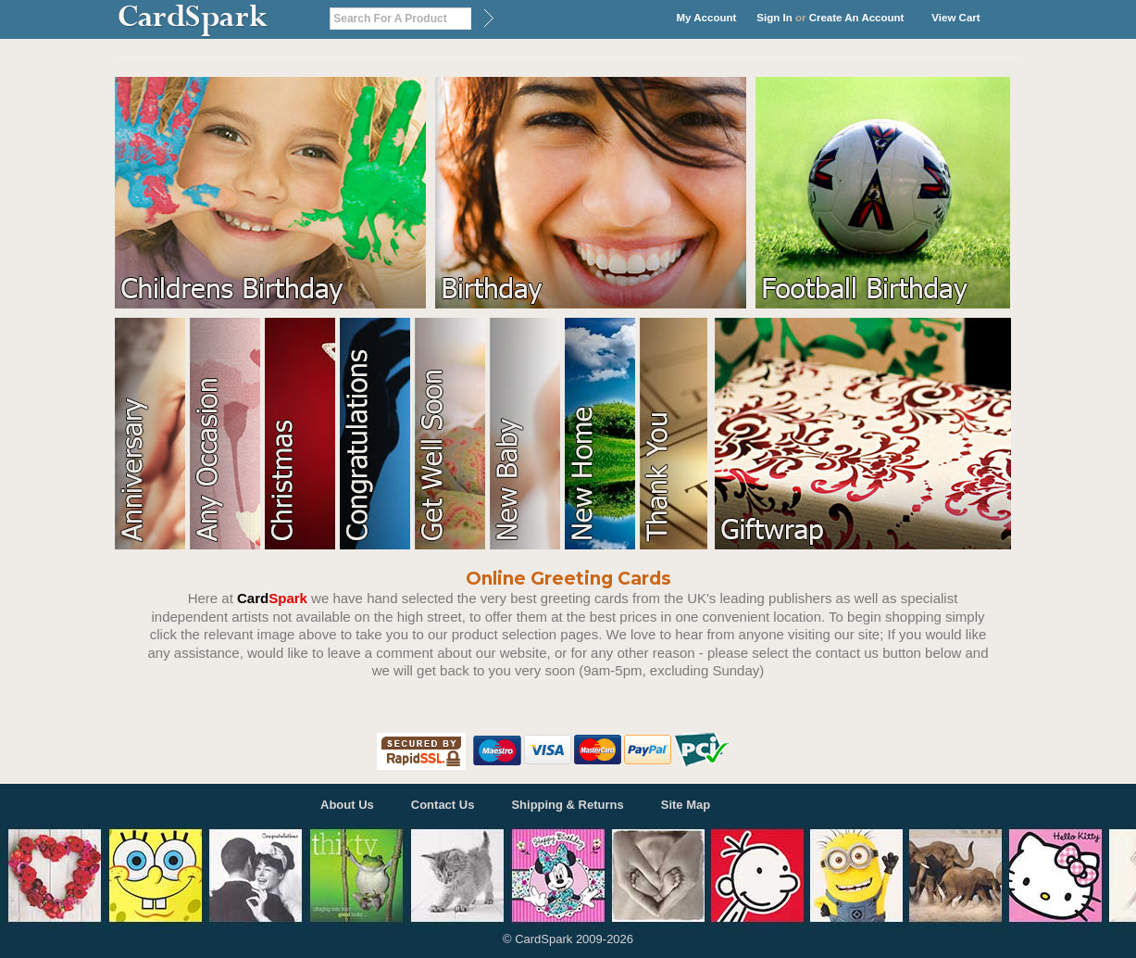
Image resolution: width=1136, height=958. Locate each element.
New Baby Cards (527, 433)
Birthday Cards (595, 193)
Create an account (857, 17)
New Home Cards (602, 433)
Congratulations (377, 433)
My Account (707, 17)
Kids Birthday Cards (275, 193)
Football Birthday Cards (887, 193)
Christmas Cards (302, 433)
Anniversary (152, 433)
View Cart (955, 17)
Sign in (774, 17)
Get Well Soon (452, 433)
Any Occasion (227, 433)
